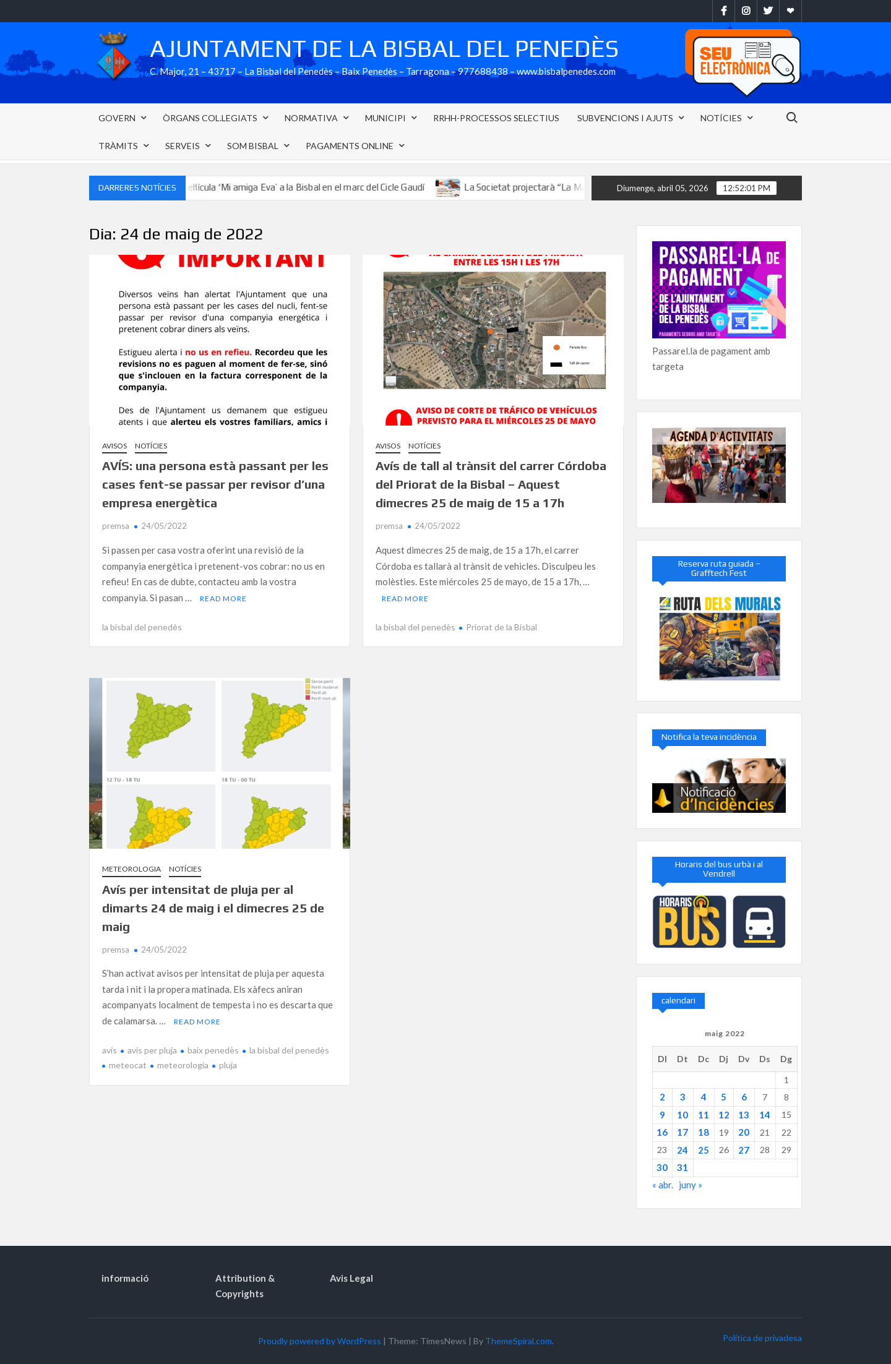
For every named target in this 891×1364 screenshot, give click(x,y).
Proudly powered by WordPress (319, 1341)
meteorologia (183, 1065)
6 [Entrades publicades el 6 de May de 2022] (744, 1096)
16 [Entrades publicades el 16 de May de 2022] (662, 1132)
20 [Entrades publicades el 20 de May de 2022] (743, 1132)
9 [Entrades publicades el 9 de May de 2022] (662, 1114)
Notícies (721, 118)
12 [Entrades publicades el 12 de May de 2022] (724, 1114)
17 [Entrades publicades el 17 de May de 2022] (682, 1132)
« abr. (662, 1184)
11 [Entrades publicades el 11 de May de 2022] (703, 1114)
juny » (690, 1184)
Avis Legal (351, 1278)
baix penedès (213, 1050)
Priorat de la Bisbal (501, 627)
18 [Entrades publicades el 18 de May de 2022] (703, 1132)
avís (109, 1050)
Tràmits (118, 145)
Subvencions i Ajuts (625, 118)
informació (124, 1278)
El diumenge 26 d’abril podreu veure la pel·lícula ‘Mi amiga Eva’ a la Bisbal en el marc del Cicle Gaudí (246, 187)
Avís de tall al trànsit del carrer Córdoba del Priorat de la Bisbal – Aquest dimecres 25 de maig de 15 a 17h (491, 484)
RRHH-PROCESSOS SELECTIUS (496, 118)
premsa (115, 526)
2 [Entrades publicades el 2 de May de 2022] (662, 1096)
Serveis (182, 145)
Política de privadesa (762, 1337)
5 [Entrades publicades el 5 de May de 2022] (723, 1096)
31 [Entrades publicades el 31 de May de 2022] (682, 1167)
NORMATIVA (311, 118)
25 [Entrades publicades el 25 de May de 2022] (703, 1150)
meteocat (128, 1065)
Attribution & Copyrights (245, 1286)
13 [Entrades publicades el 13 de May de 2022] (743, 1114)
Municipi (385, 118)
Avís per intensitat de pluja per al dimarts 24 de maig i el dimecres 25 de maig (213, 907)
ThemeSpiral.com (518, 1341)
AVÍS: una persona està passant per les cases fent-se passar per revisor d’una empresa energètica (215, 484)
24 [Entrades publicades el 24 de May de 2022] (682, 1150)
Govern (117, 118)
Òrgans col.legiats (210, 118)
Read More (223, 598)
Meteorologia (131, 868)
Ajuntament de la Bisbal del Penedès (384, 48)
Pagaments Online (350, 145)
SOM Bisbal (252, 145)
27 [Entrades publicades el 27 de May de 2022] (743, 1150)
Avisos (114, 445)
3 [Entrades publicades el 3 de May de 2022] (683, 1096)
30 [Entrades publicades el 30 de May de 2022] (662, 1167)
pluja (228, 1065)
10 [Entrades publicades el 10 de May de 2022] (682, 1114)
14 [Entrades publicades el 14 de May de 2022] (764, 1114)
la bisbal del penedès (142, 627)
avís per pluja (152, 1050)
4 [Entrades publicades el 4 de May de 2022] (704, 1096)
